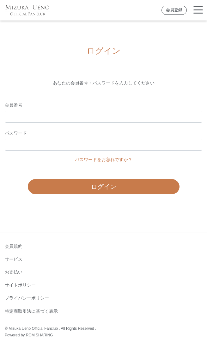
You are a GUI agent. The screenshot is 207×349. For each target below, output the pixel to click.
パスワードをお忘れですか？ (103, 159)
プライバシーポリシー (27, 297)
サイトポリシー (20, 285)
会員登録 (174, 10)
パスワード (16, 133)
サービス (13, 259)
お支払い (13, 272)
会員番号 (13, 105)
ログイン (103, 186)
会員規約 (13, 246)
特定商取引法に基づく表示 (31, 311)
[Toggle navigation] (198, 10)
